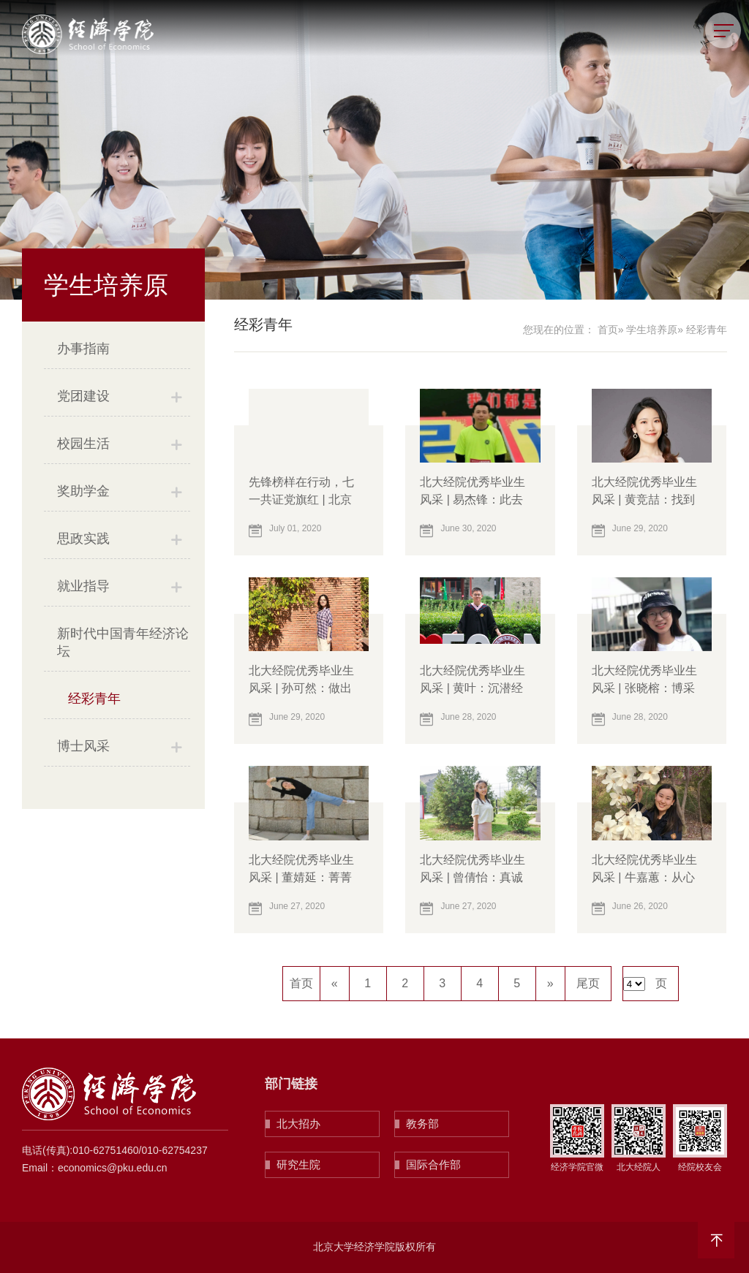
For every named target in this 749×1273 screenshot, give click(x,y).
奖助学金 (83, 491)
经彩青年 (94, 698)
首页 (608, 329)
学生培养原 (651, 329)
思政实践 (83, 538)
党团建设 (83, 396)
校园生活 (83, 443)
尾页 (588, 983)
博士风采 (83, 746)
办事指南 (83, 348)
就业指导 (83, 586)
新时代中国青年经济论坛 (123, 642)
